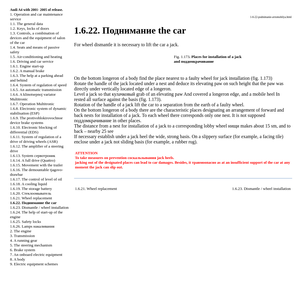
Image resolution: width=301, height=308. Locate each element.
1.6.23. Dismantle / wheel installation (39, 207)
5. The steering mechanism (31, 245)
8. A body (17, 259)
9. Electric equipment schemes (34, 264)
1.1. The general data (26, 23)
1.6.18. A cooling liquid (28, 184)
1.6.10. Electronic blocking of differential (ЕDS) (33, 129)
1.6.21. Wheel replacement (31, 198)
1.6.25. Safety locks (25, 221)
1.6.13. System (32, 155)
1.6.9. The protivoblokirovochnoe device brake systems (36, 120)
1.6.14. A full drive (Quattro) (32, 160)
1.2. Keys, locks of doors (29, 28)
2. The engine (20, 231)
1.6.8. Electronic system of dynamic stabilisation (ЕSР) (38, 110)
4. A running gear (23, 240)
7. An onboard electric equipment (36, 254)
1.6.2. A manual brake (27, 71)
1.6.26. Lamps (32, 226)
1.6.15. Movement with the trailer (36, 165)
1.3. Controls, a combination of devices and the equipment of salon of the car (37, 38)
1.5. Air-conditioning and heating (36, 56)
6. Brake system (22, 250)
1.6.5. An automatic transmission (35, 89)
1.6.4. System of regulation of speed (38, 85)
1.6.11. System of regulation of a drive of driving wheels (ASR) (35, 139)
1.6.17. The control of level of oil (36, 179)
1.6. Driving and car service (31, 61)
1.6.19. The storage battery (31, 188)
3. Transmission (22, 236)
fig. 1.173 (261, 78)
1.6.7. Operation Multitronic (32, 104)
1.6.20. (30, 193)
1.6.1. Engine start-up (27, 66)
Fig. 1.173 (182, 56)
